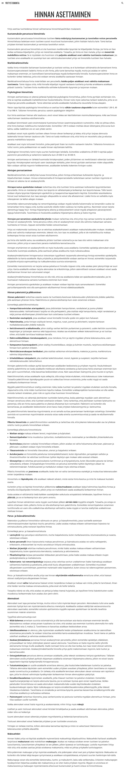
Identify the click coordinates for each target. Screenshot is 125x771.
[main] (62, 15)
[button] (2, 3)
